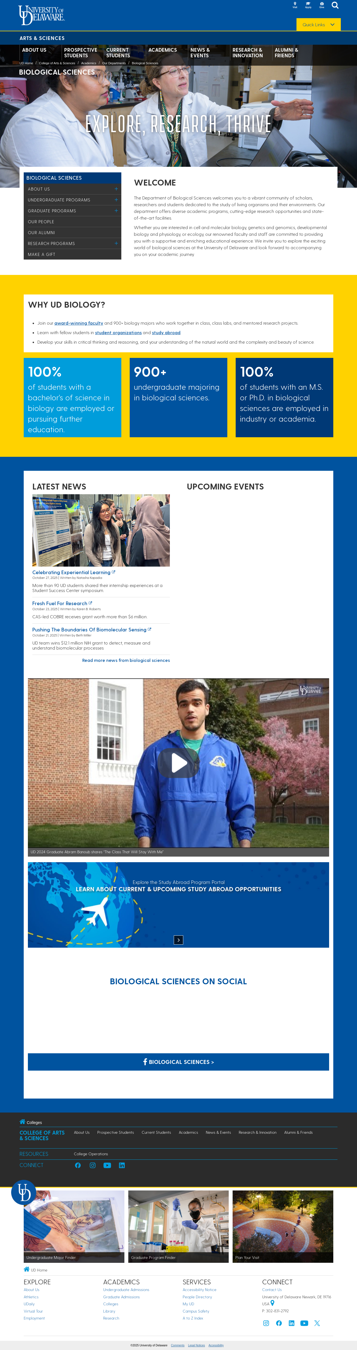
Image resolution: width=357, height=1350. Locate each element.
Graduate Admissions (121, 1296)
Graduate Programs (52, 210)
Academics (162, 50)
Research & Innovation (248, 52)
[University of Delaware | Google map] (272, 1303)
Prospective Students (80, 52)
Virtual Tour (33, 1311)
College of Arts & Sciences (57, 63)
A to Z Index (193, 1318)
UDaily (29, 1303)
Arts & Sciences (42, 38)
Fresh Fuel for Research (59, 603)
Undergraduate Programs (59, 199)
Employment (34, 1318)
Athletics (31, 1296)
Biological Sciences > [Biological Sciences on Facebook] (178, 1061)
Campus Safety (196, 1311)
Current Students (118, 52)
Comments (177, 1345)
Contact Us (272, 1289)
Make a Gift (42, 254)
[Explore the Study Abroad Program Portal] (178, 905)
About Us (34, 50)
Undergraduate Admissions (126, 1289)
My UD (188, 1303)
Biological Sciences (145, 63)
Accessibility (216, 1345)
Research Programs (51, 243)
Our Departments (114, 63)
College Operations (91, 1153)
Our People (41, 221)
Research (111, 1318)
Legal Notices (196, 1345)
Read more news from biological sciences (126, 660)
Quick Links (314, 24)
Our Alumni (41, 232)
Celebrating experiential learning (71, 572)
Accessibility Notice (199, 1289)
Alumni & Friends (286, 52)
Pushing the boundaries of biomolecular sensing (89, 629)
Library (109, 1311)
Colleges (110, 1303)
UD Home (26, 63)
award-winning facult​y (78, 322)
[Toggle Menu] (116, 188)
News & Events (200, 52)
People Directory (197, 1296)
